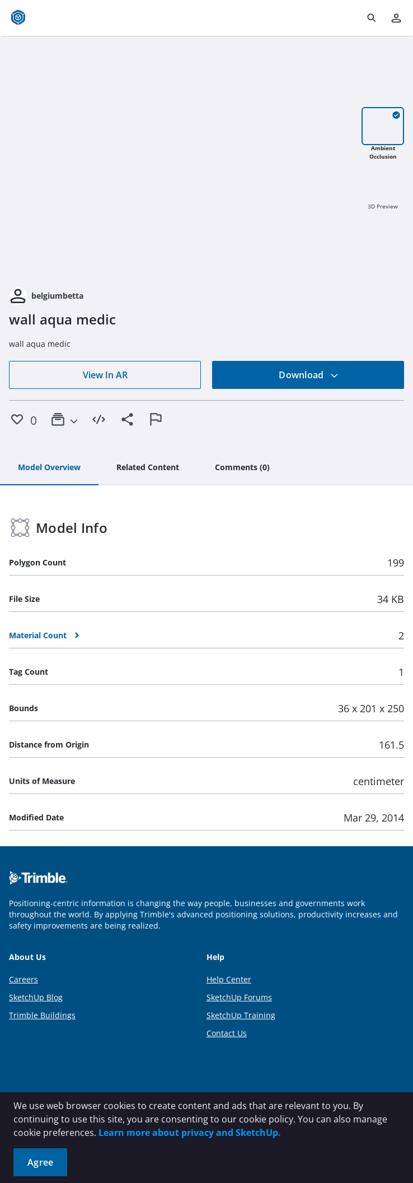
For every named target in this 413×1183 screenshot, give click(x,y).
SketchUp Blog (36, 997)
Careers (23, 979)
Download (308, 375)
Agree (40, 1162)
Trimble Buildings (42, 1015)
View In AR (105, 375)
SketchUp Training (240, 1015)
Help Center (228, 979)
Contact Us (226, 1033)
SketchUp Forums (239, 997)
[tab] (49, 468)
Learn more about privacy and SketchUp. (189, 1132)
